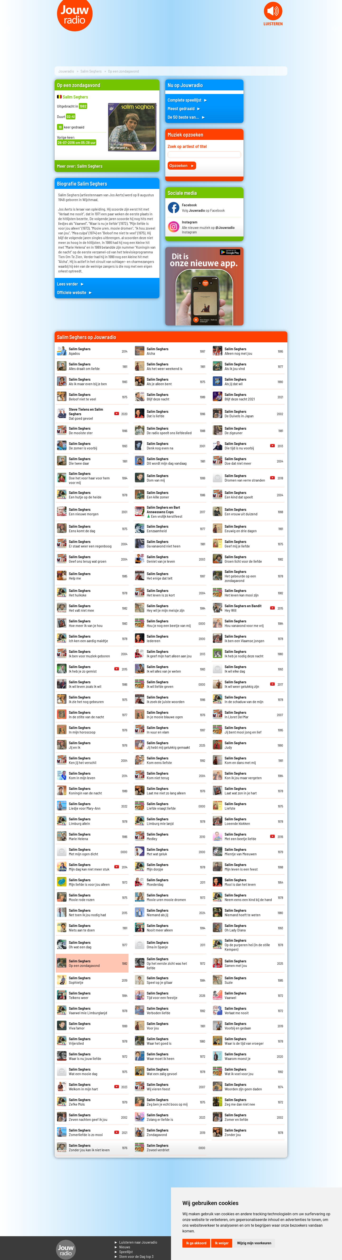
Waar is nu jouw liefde (85, 1056)
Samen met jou (236, 963)
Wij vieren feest (158, 1086)
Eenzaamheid (157, 528)
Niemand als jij (157, 912)
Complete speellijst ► (188, 100)
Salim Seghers (91, 71)
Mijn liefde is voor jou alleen (89, 881)
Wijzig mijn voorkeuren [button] (254, 1243)
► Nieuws (122, 1247)
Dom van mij (157, 477)
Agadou (79, 350)
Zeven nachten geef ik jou (88, 1117)
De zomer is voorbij (83, 445)
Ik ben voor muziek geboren (89, 653)
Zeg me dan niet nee (240, 1101)
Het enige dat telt (159, 575)
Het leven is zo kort (161, 592)
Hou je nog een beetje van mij (169, 623)
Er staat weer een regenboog (90, 543)
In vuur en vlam (158, 729)
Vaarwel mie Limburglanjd (88, 1010)
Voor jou (157, 1025)
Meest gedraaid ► (184, 108)
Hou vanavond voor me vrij (244, 623)
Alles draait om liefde (84, 366)
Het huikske (79, 592)
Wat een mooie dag (83, 1071)
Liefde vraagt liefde (161, 805)
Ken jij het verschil (82, 760)
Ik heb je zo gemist (83, 668)
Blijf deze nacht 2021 (240, 396)
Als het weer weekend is (164, 366)
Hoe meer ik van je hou (86, 623)
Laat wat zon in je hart (241, 790)
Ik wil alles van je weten (164, 668)
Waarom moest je (238, 1056)
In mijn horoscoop (82, 729)
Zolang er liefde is (160, 1117)
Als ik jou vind (235, 366)
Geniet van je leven (161, 558)
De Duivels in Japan (239, 413)
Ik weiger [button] (221, 1243)
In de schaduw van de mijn (244, 699)
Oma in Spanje (157, 944)
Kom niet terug (158, 775)
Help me (79, 575)
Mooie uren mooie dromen (166, 897)
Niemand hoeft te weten (243, 912)
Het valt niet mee (81, 607)
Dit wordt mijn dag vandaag (167, 460)
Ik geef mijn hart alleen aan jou (169, 653)
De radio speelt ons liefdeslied (169, 430)
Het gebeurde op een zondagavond (240, 576)
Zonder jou (235, 1132)
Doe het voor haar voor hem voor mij (89, 478)
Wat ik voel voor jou (239, 1071)
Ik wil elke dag (235, 668)
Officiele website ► (75, 292)
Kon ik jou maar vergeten (243, 775)
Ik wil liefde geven (160, 684)
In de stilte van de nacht (86, 714)
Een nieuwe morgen (84, 511)
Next (336, 28)
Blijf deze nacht (158, 396)
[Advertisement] (268, 150)
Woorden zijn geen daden (243, 1086)
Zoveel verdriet (158, 1147)
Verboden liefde (158, 1010)
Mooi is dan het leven (240, 881)
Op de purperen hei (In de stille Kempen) (247, 944)
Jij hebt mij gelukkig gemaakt (168, 744)
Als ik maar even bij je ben (88, 381)
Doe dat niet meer (238, 460)
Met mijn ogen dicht (83, 851)
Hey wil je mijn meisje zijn (166, 607)
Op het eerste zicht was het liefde (167, 963)
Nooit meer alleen (160, 927)
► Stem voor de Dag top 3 (133, 1256)
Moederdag (157, 881)
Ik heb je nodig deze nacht (244, 653)
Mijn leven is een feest (241, 866)
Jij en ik (79, 744)
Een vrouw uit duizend (241, 511)
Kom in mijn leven (82, 775)
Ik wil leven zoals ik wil (85, 684)
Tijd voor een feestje (162, 995)
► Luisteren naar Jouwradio (135, 1242)
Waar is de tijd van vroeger (244, 1040)
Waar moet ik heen (160, 1056)
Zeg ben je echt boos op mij (167, 1101)
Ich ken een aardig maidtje (88, 638)
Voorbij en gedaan (238, 1025)
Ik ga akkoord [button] (196, 1243)
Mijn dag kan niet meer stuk (89, 866)
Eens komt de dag (82, 528)
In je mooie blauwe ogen (165, 714)
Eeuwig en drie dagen (241, 528)
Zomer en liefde (236, 1117)
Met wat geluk (157, 851)
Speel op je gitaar (159, 979)
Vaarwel (235, 995)
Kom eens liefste (159, 760)
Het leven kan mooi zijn (242, 592)
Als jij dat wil (235, 381)
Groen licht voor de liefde (243, 558)
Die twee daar (79, 460)
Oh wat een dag (80, 944)
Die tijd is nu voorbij (239, 445)
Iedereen (157, 638)
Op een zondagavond (84, 963)
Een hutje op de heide (85, 494)
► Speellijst (123, 1251)
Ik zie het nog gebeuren (86, 699)
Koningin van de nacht (85, 790)
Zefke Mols (79, 1101)
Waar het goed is (159, 1040)
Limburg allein (79, 821)
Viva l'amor (79, 1025)
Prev (6, 28)
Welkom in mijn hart (83, 1086)
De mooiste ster (81, 430)
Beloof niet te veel (82, 396)
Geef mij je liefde (237, 543)
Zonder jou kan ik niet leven (89, 1147)
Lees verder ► (71, 283)
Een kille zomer (158, 494)
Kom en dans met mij (240, 760)
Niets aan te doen (82, 927)
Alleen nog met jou (238, 350)
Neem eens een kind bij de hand (248, 897)
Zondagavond (157, 1132)
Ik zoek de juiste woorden (166, 699)
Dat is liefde (157, 413)
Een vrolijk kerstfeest (164, 511)
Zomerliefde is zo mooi (86, 1132)
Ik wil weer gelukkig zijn (242, 684)
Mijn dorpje (157, 866)
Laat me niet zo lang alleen (166, 790)
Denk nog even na (160, 445)
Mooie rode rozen (82, 897)
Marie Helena (79, 836)
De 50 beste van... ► (187, 117)
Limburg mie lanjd (160, 821)
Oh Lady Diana (235, 927)
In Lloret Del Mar (236, 714)
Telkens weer (79, 995)
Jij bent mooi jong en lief (243, 729)
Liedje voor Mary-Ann (84, 805)
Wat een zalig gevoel (162, 1071)
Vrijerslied (79, 1040)
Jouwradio (66, 71)
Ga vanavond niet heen (163, 543)
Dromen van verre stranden (245, 477)
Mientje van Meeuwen (241, 851)
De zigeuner (235, 430)
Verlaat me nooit (237, 1010)
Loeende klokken (237, 821)
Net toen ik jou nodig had (87, 912)
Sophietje (79, 979)
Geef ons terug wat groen (87, 558)
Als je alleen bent (159, 381)
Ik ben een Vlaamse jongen (244, 638)
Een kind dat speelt (239, 494)
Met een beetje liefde (240, 836)
